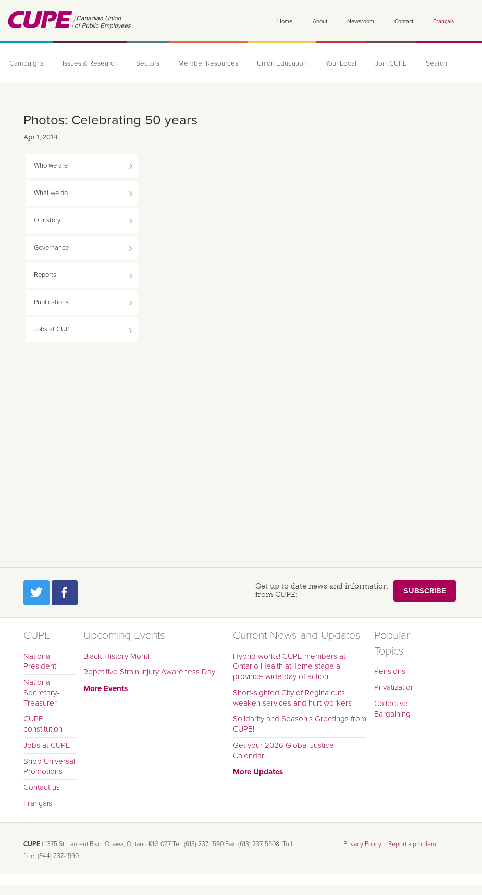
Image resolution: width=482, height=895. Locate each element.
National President (39, 661)
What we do (51, 193)
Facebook (65, 592)
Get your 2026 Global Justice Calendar (283, 750)
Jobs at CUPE (53, 329)
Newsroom (360, 21)
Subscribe (425, 590)
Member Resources (196, 63)
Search (413, 63)
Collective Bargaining (392, 709)
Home (284, 21)
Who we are (51, 165)
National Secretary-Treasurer (41, 692)
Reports (45, 275)
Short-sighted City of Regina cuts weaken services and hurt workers (292, 698)
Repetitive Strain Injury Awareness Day (149, 671)
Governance (51, 248)
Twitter (36, 592)
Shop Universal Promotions (49, 766)
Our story (47, 220)
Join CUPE (370, 63)
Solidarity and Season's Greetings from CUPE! (299, 724)
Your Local (322, 63)
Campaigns (25, 63)
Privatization (394, 687)
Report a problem (412, 844)
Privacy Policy (362, 844)
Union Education (265, 63)
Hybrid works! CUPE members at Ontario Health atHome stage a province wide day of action (289, 666)
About (320, 21)
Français (443, 21)
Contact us (41, 787)
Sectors (140, 63)
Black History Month (117, 656)
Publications (51, 302)
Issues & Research (86, 63)
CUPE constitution (43, 724)
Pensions (389, 671)
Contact (403, 21)
